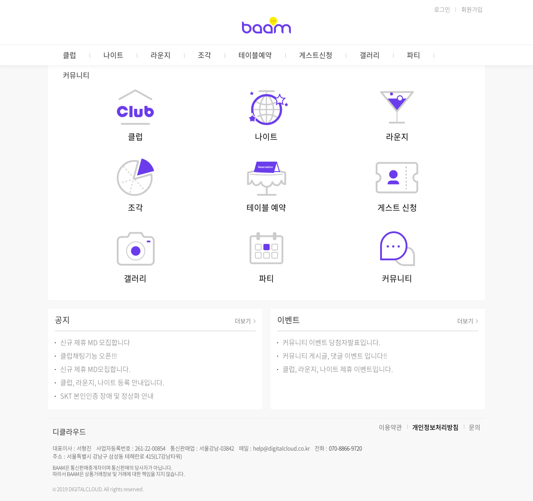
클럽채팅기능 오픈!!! (88, 356)
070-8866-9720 (345, 448)
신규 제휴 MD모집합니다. (95, 369)
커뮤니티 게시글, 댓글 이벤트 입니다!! (335, 356)
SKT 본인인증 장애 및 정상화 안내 (107, 396)
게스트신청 (315, 54)
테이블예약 (255, 54)
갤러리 (370, 54)
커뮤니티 (76, 75)
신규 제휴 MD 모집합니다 (95, 342)
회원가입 (472, 9)
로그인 (442, 9)
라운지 (161, 54)
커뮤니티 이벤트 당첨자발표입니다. (332, 342)
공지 (62, 320)
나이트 (113, 54)
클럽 (69, 54)
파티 (413, 54)
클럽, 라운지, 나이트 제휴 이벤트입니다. (338, 369)
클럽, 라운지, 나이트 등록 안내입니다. (112, 382)
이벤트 (288, 320)
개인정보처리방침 (435, 427)
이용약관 (390, 427)
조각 (204, 54)
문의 (474, 427)
